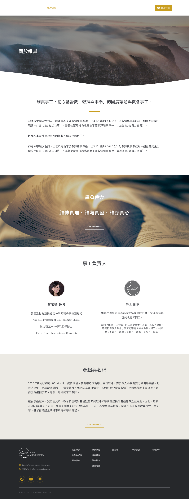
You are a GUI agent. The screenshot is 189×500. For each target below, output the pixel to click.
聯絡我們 (134, 7)
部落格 (88, 7)
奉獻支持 (117, 7)
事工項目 (72, 7)
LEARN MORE (94, 227)
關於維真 (53, 7)
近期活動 (102, 7)
